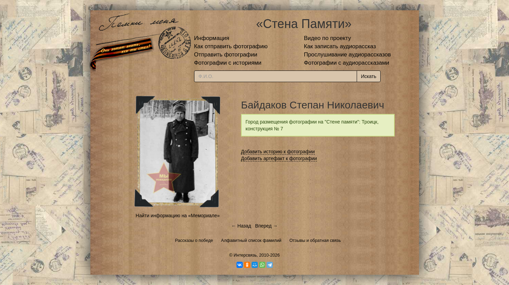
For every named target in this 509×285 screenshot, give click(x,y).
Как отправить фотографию (231, 46)
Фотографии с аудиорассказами (346, 63)
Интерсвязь (245, 255)
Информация (211, 38)
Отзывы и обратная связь (315, 240)
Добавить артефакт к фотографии (279, 158)
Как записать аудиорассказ (340, 46)
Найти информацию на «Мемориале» (177, 215)
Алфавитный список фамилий (251, 240)
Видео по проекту (327, 38)
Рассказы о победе (194, 240)
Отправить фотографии (225, 54)
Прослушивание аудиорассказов (347, 54)
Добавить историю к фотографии (278, 151)
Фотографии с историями (228, 63)
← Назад (241, 226)
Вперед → (266, 226)
